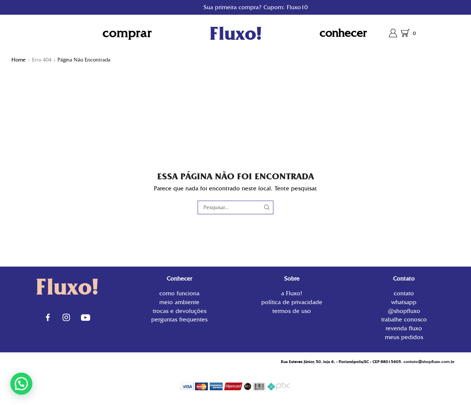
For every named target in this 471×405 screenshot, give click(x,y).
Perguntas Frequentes (179, 319)
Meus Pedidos (404, 337)
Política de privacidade (291, 302)
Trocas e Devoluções (179, 310)
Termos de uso (291, 310)
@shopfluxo (404, 310)
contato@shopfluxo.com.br (428, 361)
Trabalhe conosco (404, 319)
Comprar (127, 32)
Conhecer (343, 33)
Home (18, 60)
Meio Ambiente (179, 302)
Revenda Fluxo (404, 328)
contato (404, 294)
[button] (21, 384)
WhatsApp (404, 302)
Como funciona (179, 294)
